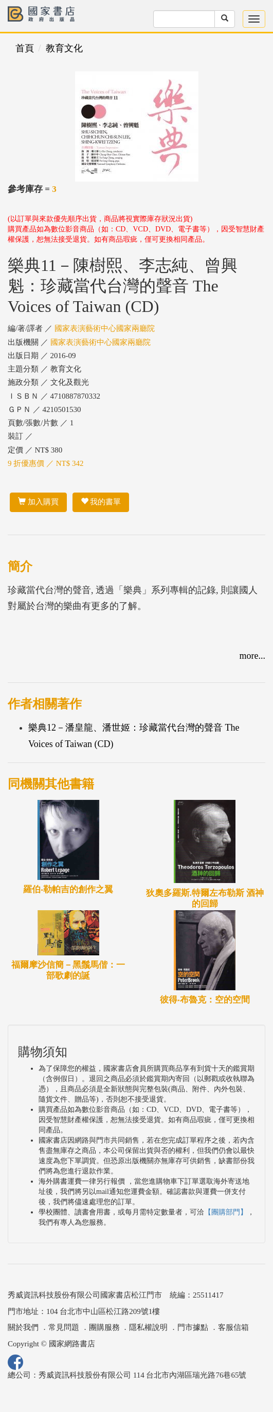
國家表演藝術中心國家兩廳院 (104, 328)
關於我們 (23, 1327)
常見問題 (63, 1327)
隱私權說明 (148, 1327)
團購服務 (104, 1327)
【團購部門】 (225, 1212)
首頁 (24, 48)
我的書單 (101, 502)
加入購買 (38, 502)
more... (252, 656)
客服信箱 (233, 1327)
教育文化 (64, 48)
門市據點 (192, 1327)
